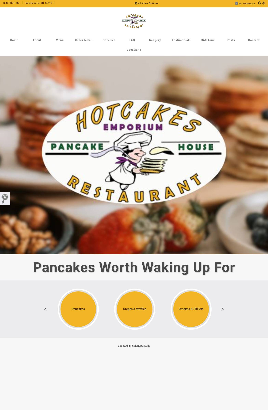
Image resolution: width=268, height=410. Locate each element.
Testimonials (181, 40)
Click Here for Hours (146, 3)
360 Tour (207, 40)
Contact (254, 40)
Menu (60, 40)
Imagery (155, 40)
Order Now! (83, 40)
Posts (231, 40)
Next (222, 309)
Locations (134, 49)
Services (109, 40)
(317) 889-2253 (245, 3)
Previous (45, 309)
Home (14, 40)
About (37, 40)
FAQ (132, 40)
